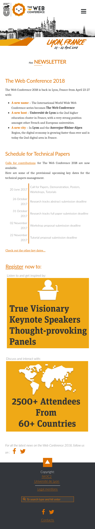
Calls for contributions (21, 163)
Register (14, 266)
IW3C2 (47, 476)
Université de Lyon (46, 481)
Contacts (47, 520)
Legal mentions (47, 489)
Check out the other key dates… (26, 250)
